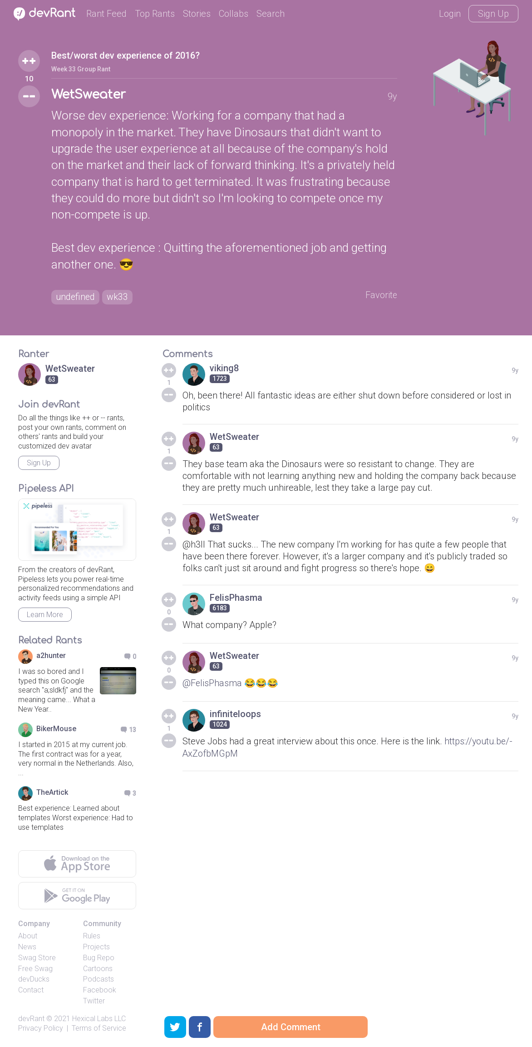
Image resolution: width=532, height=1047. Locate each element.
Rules (91, 936)
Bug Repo (98, 957)
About (27, 936)
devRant (31, 1018)
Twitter (94, 1001)
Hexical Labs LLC (99, 1018)
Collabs (233, 13)
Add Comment (290, 1027)
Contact (31, 990)
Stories (197, 13)
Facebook (99, 990)
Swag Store (37, 957)
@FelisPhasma (212, 683)
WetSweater (88, 95)
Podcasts (98, 979)
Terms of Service (99, 1028)
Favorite (381, 295)
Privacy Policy (40, 1028)
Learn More (45, 614)
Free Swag (35, 968)
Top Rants (155, 13)
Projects (96, 946)
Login (450, 13)
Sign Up (493, 13)
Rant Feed (106, 13)
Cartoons (98, 968)
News (27, 946)
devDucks (33, 979)
